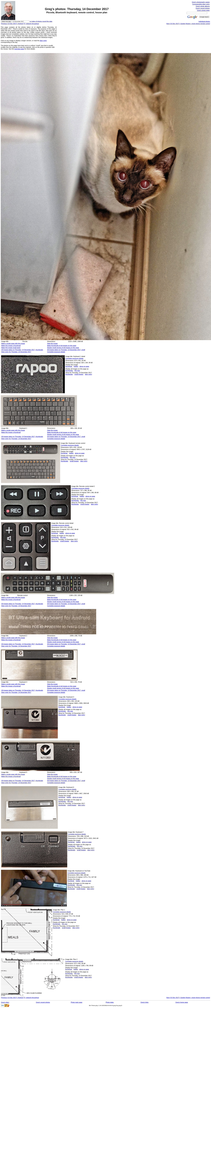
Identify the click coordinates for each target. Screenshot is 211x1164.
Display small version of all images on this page (63, 348)
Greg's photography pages (201, 2)
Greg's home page (181, 1002)
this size (77, 370)
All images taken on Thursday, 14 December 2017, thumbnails (22, 350)
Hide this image (52, 343)
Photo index (110, 1002)
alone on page (84, 366)
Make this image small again (10, 348)
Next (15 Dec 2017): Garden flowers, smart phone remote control (188, 23)
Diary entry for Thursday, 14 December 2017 (16, 352)
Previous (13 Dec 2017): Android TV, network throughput (20, 23)
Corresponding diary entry (201, 4)
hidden (76, 366)
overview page (19, 49)
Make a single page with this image (13, 343)
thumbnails (69, 370)
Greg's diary (5, 1002)
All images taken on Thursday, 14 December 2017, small (66, 350)
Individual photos (204, 21)
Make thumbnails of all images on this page (61, 345)
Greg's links (144, 1002)
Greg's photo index (203, 10)
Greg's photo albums (203, 6)
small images (78, 374)
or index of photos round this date (41, 21)
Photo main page (76, 1002)
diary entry (43, 40)
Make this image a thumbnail (11, 345)
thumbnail (68, 366)
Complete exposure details (56, 352)
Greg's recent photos (203, 8)
